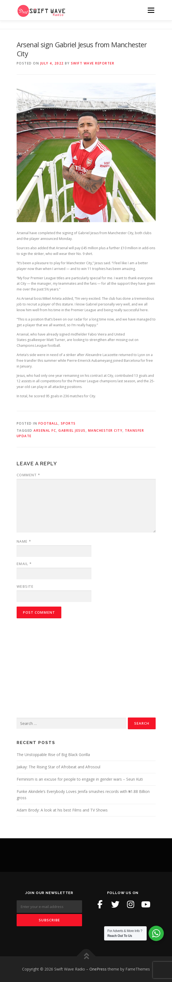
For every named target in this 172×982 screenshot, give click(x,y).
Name (24, 541)
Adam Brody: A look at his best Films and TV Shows (62, 810)
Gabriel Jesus (72, 430)
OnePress (98, 969)
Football (48, 423)
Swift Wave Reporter (92, 63)
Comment (28, 474)
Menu (150, 10)
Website (25, 586)
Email (24, 563)
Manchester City (105, 430)
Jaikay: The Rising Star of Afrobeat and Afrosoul (58, 766)
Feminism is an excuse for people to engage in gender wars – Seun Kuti (80, 779)
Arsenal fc (45, 430)
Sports (68, 423)
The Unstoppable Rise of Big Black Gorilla (53, 754)
